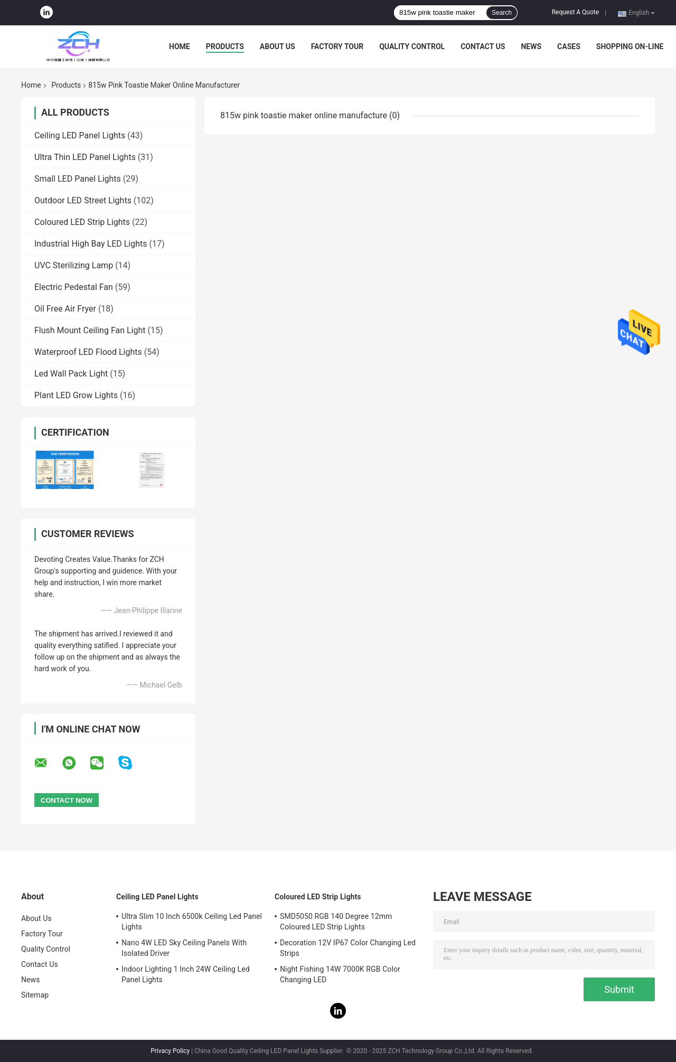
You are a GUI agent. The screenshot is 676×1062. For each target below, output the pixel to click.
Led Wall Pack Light (71, 374)
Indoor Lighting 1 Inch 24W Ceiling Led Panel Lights (185, 974)
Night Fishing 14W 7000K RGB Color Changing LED (340, 974)
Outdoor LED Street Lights (83, 200)
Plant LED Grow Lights (76, 395)
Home (179, 46)
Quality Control (412, 46)
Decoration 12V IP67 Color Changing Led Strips (348, 947)
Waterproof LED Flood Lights (88, 352)
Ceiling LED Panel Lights (79, 135)
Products (225, 46)
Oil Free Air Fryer (65, 309)
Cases (568, 46)
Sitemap (35, 995)
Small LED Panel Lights (77, 179)
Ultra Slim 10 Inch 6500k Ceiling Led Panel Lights (191, 921)
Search (502, 12)
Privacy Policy (170, 1051)
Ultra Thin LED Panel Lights (85, 157)
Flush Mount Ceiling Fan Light (90, 330)
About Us (277, 46)
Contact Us (483, 46)
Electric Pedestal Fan (73, 287)
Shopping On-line (630, 46)
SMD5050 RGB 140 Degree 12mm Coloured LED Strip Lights (336, 921)
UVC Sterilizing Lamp (73, 265)
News (531, 46)
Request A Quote (575, 12)
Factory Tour (337, 46)
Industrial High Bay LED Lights (90, 244)
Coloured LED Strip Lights (82, 222)
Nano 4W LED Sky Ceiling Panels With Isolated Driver (184, 947)
